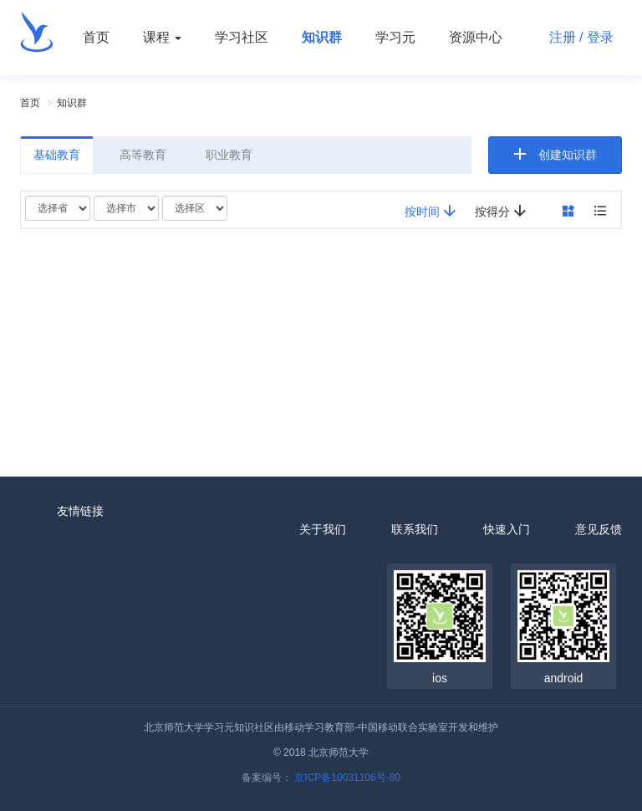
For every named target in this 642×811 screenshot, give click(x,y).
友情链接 (80, 511)
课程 (162, 37)
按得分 (501, 211)
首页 (96, 37)
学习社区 (241, 37)
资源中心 (475, 37)
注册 (562, 37)
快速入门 (506, 529)
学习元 (395, 37)
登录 (600, 37)
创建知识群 (567, 154)
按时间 (430, 211)
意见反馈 (598, 529)
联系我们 (414, 529)
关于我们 (322, 529)
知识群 (322, 37)
